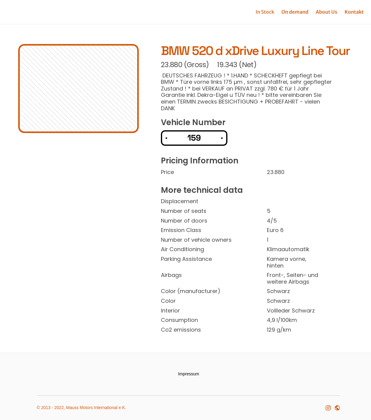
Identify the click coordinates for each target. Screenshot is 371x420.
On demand (294, 12)
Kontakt (354, 12)
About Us (326, 12)
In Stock (265, 12)
